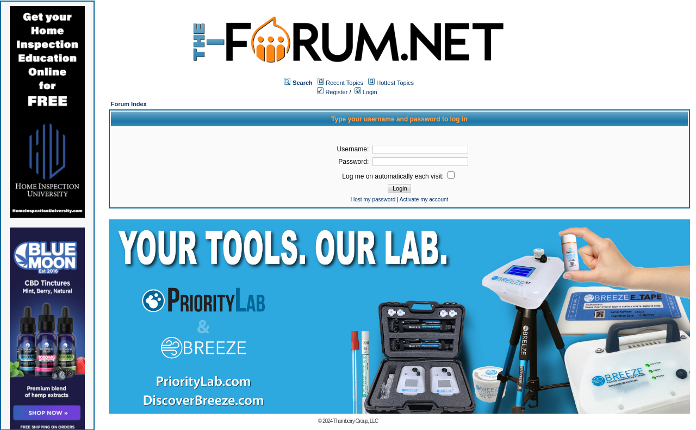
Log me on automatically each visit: (398, 176)
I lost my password (372, 199)
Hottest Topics (395, 82)
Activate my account (424, 199)
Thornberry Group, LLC (355, 421)
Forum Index (129, 104)
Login (366, 92)
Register (332, 92)
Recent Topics (344, 82)
